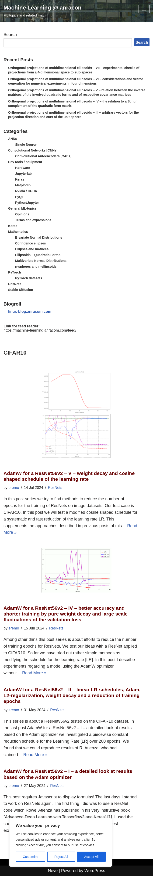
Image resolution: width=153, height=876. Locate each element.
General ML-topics (22, 208)
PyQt (19, 197)
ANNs (12, 139)
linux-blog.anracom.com (29, 311)
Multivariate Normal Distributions (40, 261)
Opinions (22, 214)
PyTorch (14, 272)
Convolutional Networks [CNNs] (33, 150)
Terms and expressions (33, 220)
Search (10, 34)
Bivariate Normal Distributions (38, 237)
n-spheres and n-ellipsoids (35, 266)
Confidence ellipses (30, 243)
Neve (53, 870)
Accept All (91, 857)
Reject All (61, 857)
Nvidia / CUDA (26, 191)
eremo (13, 488)
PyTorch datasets (28, 278)
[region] (60, 842)
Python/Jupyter (27, 202)
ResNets (14, 284)
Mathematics (18, 232)
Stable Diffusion (20, 290)
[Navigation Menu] (144, 9)
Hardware (22, 168)
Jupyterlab (23, 173)
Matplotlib (23, 185)
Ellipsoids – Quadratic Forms (37, 255)
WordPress (94, 870)
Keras (19, 179)
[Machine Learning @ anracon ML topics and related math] (42, 11)
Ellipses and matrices (32, 249)
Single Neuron (26, 144)
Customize (30, 857)
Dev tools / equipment (25, 162)
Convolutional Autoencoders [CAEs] (43, 156)
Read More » (34, 673)
